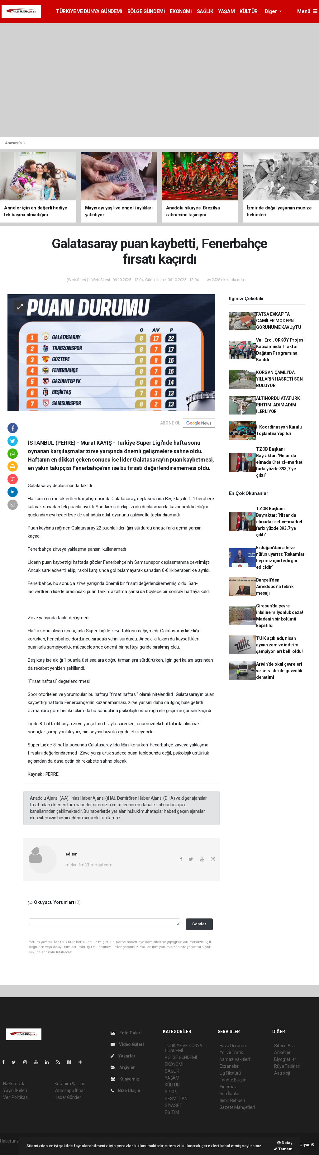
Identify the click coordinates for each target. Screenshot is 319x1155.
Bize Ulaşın (125, 1090)
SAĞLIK (205, 11)
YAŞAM (226, 11)
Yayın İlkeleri (15, 1090)
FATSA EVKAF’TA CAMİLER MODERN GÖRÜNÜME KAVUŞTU (278, 321)
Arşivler (123, 1067)
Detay (285, 1142)
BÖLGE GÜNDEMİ (146, 11)
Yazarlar (123, 1055)
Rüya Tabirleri (287, 1066)
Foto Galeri (126, 1032)
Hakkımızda (14, 1083)
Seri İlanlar (230, 1093)
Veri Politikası (15, 1097)
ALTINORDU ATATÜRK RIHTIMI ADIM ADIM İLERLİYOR (278, 405)
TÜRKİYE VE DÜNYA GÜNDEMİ (89, 11)
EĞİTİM (172, 1112)
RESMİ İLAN (176, 1098)
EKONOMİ (181, 11)
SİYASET (173, 1105)
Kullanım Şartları (70, 1083)
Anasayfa (13, 143)
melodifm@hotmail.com (88, 864)
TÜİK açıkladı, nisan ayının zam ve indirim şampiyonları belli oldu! (279, 645)
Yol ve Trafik (231, 1052)
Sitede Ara (284, 1045)
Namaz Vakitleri (235, 1059)
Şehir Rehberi (232, 1100)
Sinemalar (229, 1086)
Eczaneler (229, 1066)
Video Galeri (127, 1044)
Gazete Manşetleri (237, 1107)
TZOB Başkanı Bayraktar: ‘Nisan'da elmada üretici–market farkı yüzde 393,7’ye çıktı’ (279, 462)
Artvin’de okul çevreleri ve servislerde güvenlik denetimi (279, 671)
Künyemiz (125, 1078)
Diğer (271, 11)
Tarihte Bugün (233, 1079)
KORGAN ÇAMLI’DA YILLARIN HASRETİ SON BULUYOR (279, 379)
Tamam (283, 1149)
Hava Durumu (233, 1045)
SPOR (170, 1091)
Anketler (282, 1052)
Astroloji (282, 1073)
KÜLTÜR (249, 11)
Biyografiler (285, 1059)
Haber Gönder (68, 1097)
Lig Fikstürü (230, 1073)
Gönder (199, 924)
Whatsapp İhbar (70, 1090)
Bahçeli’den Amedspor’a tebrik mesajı (275, 587)
